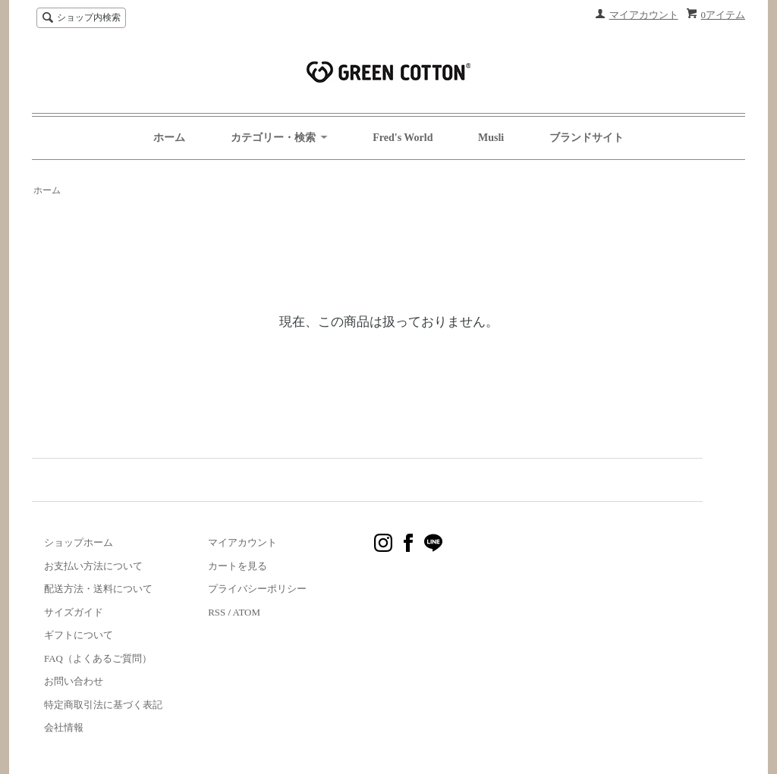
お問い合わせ (73, 681)
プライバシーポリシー (257, 588)
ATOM (246, 612)
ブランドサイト (586, 137)
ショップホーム (78, 542)
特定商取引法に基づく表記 (103, 704)
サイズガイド (73, 612)
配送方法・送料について (98, 588)
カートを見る (237, 566)
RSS (216, 612)
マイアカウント (643, 14)
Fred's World (403, 137)
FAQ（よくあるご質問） (98, 658)
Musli (491, 137)
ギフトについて (78, 635)
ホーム (169, 137)
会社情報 (63, 727)
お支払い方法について (93, 566)
